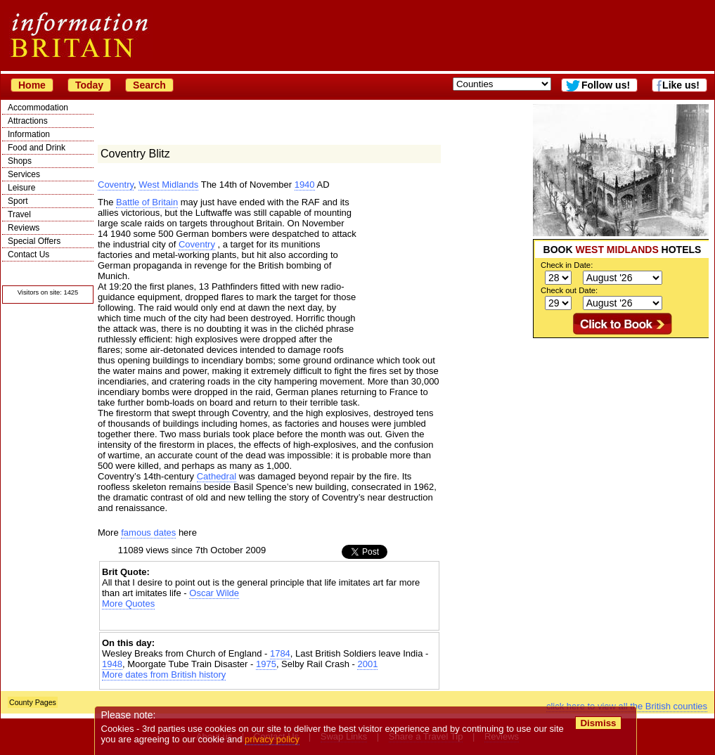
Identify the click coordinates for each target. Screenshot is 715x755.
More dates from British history (164, 674)
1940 (305, 184)
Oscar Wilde (214, 593)
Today (89, 85)
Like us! (681, 85)
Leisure (21, 188)
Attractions (28, 121)
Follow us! (605, 85)
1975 (266, 664)
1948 (112, 664)
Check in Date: (567, 265)
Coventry (116, 184)
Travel (19, 214)
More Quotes (128, 603)
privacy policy (272, 739)
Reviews (23, 228)
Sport (18, 201)
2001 (367, 664)
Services (24, 174)
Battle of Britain (147, 202)
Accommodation (38, 107)
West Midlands (168, 184)
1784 (280, 653)
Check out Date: (569, 290)
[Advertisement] (621, 426)
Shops (20, 161)
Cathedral (216, 476)
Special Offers (34, 241)
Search (149, 85)
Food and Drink (36, 148)
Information (29, 134)
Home (32, 85)
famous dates (148, 532)
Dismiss (598, 723)
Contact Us (28, 254)
